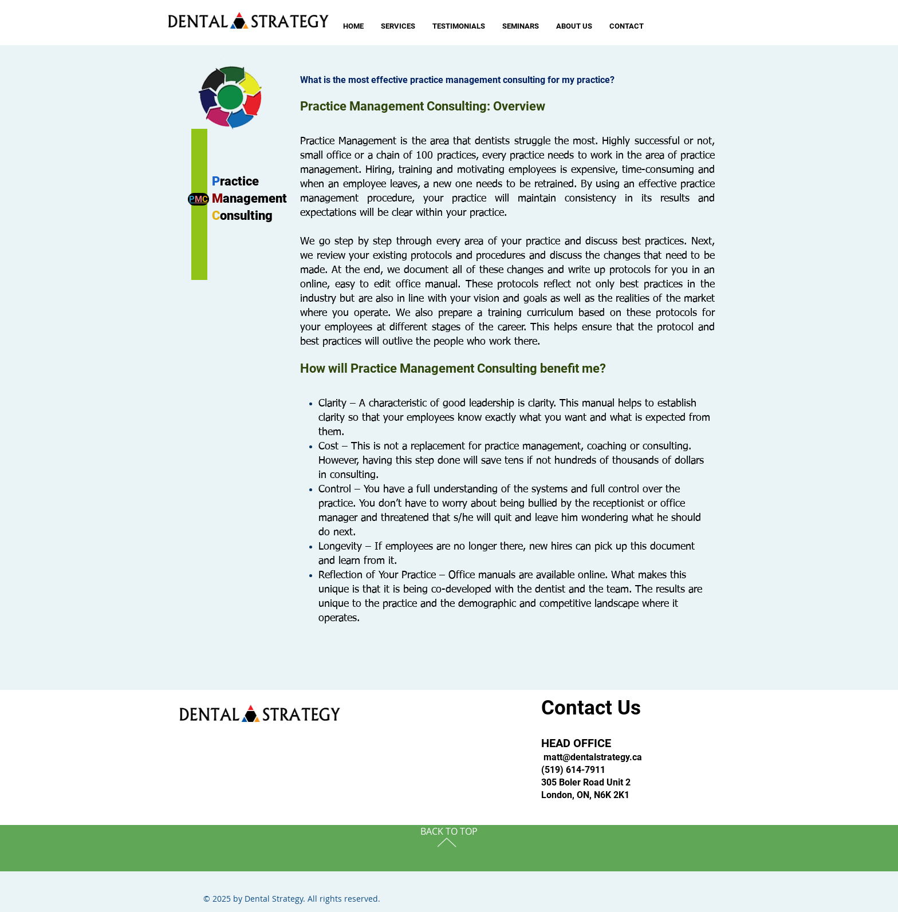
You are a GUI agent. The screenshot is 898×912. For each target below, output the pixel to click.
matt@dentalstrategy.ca (592, 757)
